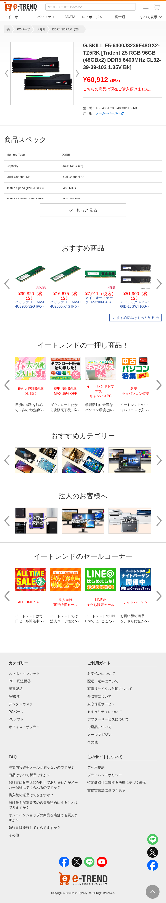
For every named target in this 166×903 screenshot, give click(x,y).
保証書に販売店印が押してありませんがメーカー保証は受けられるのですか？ (43, 785)
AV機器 (14, 696)
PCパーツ (23, 29)
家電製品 (15, 689)
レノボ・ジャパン (95, 17)
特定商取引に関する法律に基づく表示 (116, 782)
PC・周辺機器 (20, 681)
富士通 (120, 17)
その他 (92, 742)
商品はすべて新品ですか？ (29, 775)
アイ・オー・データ (17, 17)
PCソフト (16, 719)
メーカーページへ (108, 113)
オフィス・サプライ (24, 727)
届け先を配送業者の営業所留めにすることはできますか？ (43, 805)
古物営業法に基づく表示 (106, 790)
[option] (41, 73)
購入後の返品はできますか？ (31, 795)
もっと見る (83, 210)
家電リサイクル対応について (109, 689)
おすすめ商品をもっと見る (134, 317)
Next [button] (159, 283)
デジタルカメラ (21, 704)
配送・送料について (102, 681)
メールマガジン (99, 734)
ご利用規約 (96, 767)
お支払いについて (101, 673)
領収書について (99, 696)
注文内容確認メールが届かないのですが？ (41, 767)
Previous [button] (7, 283)
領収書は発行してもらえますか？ (35, 827)
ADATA (69, 17)
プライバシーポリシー (104, 775)
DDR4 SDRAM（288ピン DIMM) (67, 29)
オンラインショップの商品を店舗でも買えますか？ (43, 817)
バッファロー (47, 17)
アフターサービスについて (108, 719)
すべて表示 (148, 17)
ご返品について (99, 727)
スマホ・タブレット (24, 673)
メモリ (41, 29)
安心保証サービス (101, 704)
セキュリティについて (104, 712)
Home (7, 29)
